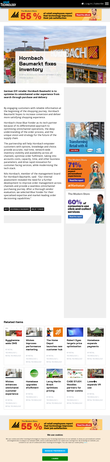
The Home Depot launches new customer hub (54, 345)
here (85, 442)
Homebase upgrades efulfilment (32, 384)
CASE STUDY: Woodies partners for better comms (75, 386)
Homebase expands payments (93, 343)
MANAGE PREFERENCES (55, 451)
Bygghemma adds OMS (12, 342)
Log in (89, 3)
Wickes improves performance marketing (33, 345)
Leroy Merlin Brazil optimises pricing (53, 386)
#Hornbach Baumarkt (19, 209)
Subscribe (99, 3)
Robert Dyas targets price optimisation (74, 343)
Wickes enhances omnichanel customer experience (12, 387)
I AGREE (55, 458)
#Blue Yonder (37, 209)
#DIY (6, 209)
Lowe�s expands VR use (94, 384)
